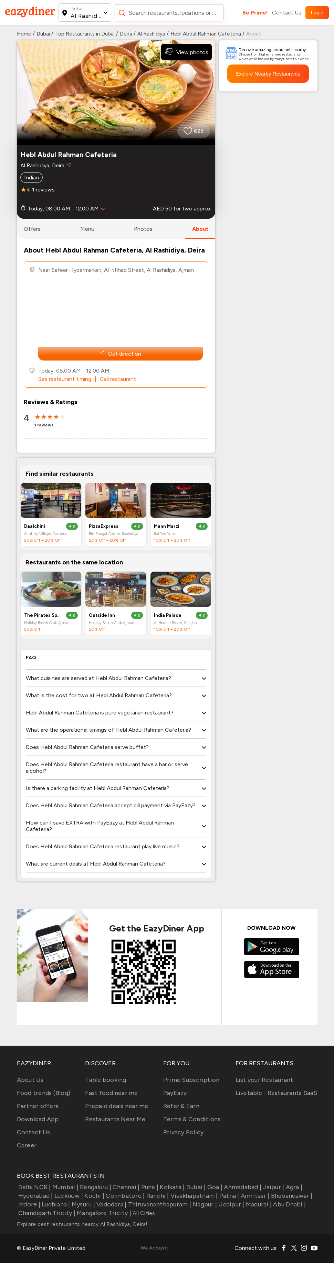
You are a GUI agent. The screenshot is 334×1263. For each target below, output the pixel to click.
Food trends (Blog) (44, 1093)
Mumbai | (65, 1187)
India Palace (167, 615)
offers (32, 229)
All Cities (143, 1213)
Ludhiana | (55, 1204)
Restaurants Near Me (115, 1119)
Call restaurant (118, 379)
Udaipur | (230, 1204)
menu (87, 229)
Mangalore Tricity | (103, 1213)
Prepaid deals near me (116, 1106)
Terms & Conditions (192, 1119)
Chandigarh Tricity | (46, 1213)
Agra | (293, 1187)
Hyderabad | (35, 1196)
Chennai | (125, 1187)
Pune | (148, 1187)
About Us (30, 1080)
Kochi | (93, 1196)
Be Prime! (255, 12)
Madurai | (258, 1204)
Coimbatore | (124, 1196)
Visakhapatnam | (193, 1196)
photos (143, 229)
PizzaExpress (103, 526)
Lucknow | (68, 1196)
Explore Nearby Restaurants (268, 74)
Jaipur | (272, 1187)
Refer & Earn (181, 1106)
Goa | (214, 1187)
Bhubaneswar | (290, 1196)
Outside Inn (102, 615)
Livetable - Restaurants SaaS (276, 1093)
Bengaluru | (95, 1187)
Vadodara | (111, 1204)
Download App (38, 1119)
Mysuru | (82, 1204)
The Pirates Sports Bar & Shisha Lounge (43, 615)
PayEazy (175, 1093)
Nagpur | (204, 1204)
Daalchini (34, 526)
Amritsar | (254, 1196)
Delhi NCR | (34, 1187)
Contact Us (286, 12)
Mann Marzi (166, 526)
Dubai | (195, 1187)
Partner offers (38, 1106)
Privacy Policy (183, 1132)
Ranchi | (157, 1196)
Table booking (105, 1080)
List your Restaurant (264, 1080)
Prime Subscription (191, 1080)
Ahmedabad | (241, 1187)
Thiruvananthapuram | (159, 1204)
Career (27, 1145)
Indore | (28, 1204)
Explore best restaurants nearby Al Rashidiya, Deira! (82, 1224)
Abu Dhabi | (289, 1204)
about (200, 229)
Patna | (228, 1196)
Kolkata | (171, 1187)
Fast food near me (111, 1093)
